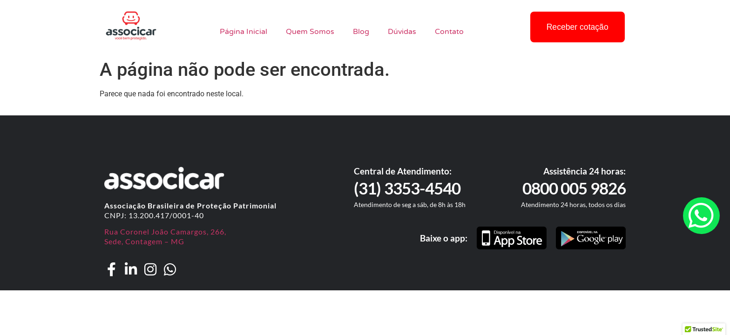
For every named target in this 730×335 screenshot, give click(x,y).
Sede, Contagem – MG (144, 241)
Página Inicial (243, 31)
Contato (449, 31)
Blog (361, 31)
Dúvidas (402, 31)
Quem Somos (310, 31)
